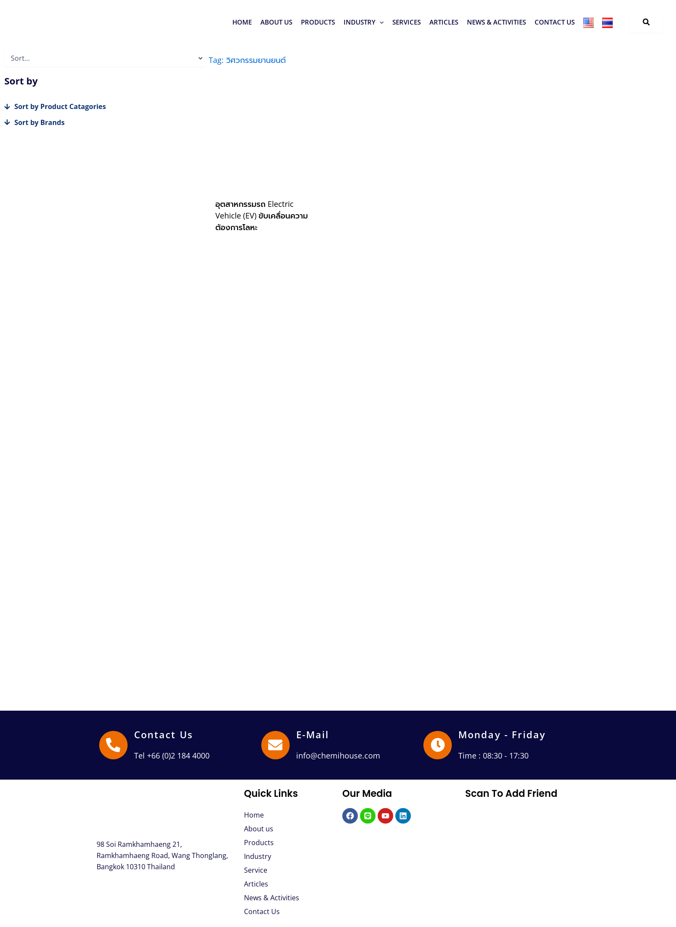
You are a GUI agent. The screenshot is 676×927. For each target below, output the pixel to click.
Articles (256, 884)
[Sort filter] (104, 58)
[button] (318, 22)
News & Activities (271, 897)
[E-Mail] (275, 745)
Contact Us (163, 734)
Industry (257, 856)
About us (258, 828)
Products (259, 842)
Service (255, 870)
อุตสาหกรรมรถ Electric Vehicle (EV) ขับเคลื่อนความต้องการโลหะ (261, 215)
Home (254, 815)
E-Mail (312, 734)
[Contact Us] (113, 745)
